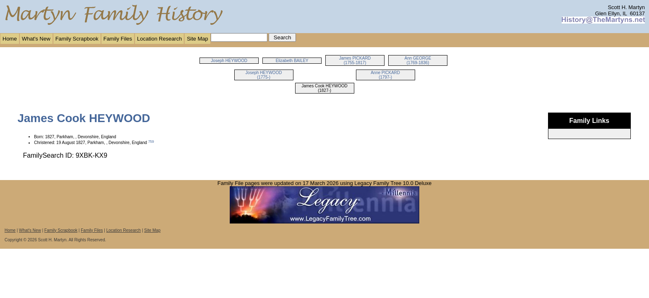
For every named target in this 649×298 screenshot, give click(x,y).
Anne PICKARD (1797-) (385, 74)
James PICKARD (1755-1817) (355, 60)
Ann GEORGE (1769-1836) (417, 60)
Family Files (117, 39)
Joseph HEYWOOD (229, 60)
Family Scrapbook (77, 39)
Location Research (159, 39)
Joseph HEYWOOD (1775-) (263, 74)
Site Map (197, 39)
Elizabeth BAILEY (292, 60)
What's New (36, 39)
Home (9, 39)
